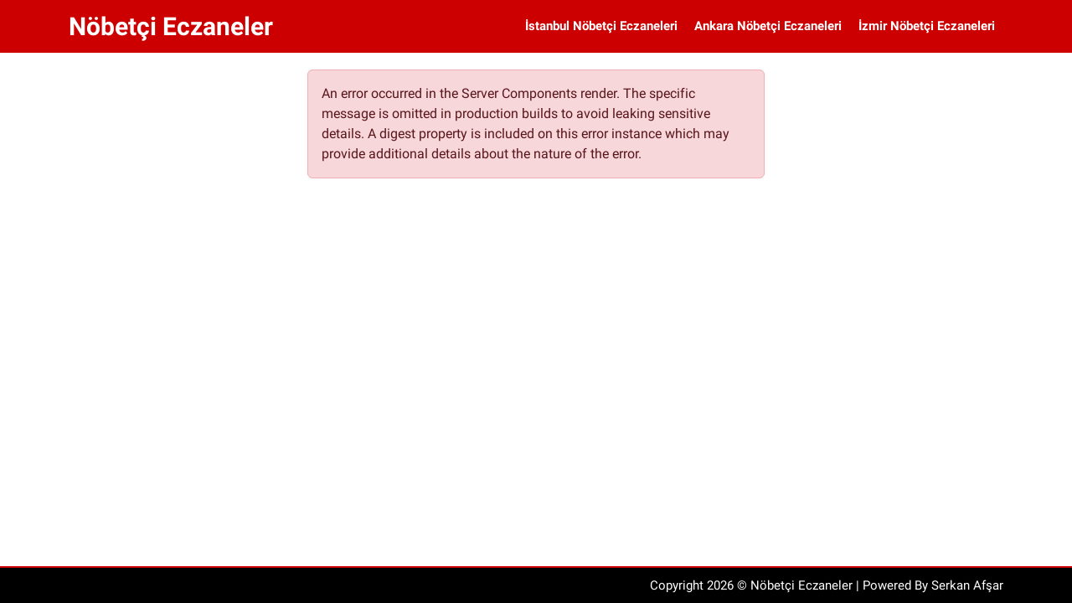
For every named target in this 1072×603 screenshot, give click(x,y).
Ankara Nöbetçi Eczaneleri (768, 26)
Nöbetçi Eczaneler (171, 26)
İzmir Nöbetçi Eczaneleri (926, 26)
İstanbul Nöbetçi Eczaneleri (601, 26)
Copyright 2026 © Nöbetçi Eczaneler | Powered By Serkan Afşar (826, 585)
